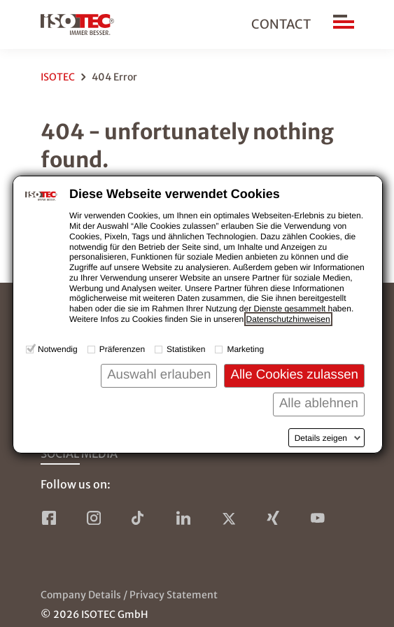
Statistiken (186, 349)
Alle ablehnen (318, 402)
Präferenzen (122, 349)
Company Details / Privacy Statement (129, 595)
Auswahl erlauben (159, 374)
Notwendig (58, 349)
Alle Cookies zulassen (294, 374)
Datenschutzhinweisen (288, 319)
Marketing (245, 349)
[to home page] (77, 24)
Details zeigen (321, 438)
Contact (281, 24)
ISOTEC (58, 77)
